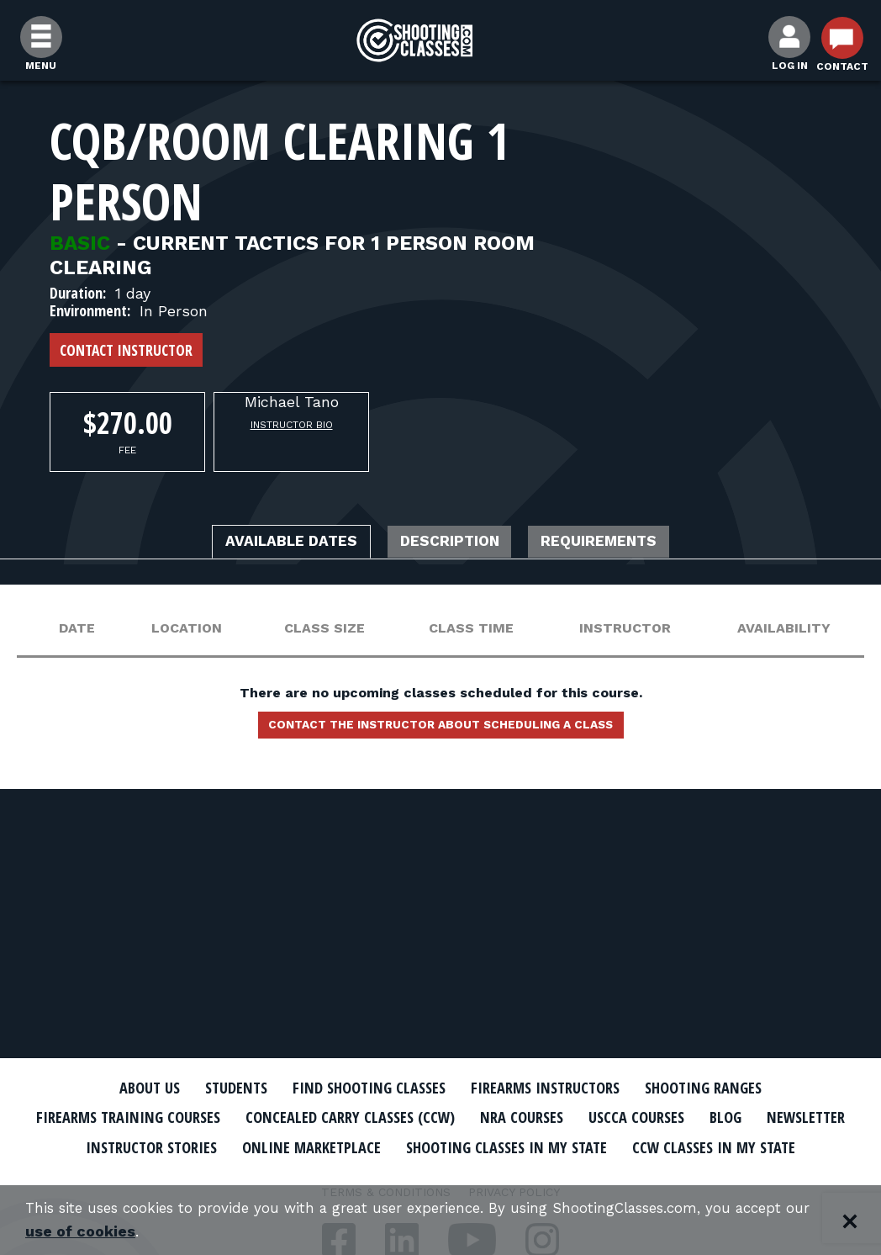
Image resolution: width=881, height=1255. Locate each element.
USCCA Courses (713, 1117)
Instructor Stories (282, 1145)
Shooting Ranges (730, 1087)
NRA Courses (588, 1117)
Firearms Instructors (555, 1087)
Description (451, 543)
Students (214, 1087)
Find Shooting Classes (360, 1087)
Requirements (623, 543)
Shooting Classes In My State (675, 1145)
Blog (810, 1117)
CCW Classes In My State (441, 1175)
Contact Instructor (126, 350)
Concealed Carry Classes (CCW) (400, 1117)
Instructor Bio (292, 425)
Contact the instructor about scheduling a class (440, 730)
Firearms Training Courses (156, 1117)
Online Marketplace (459, 1145)
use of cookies (109, 1231)
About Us (118, 1087)
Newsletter (137, 1145)
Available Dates (268, 543)
